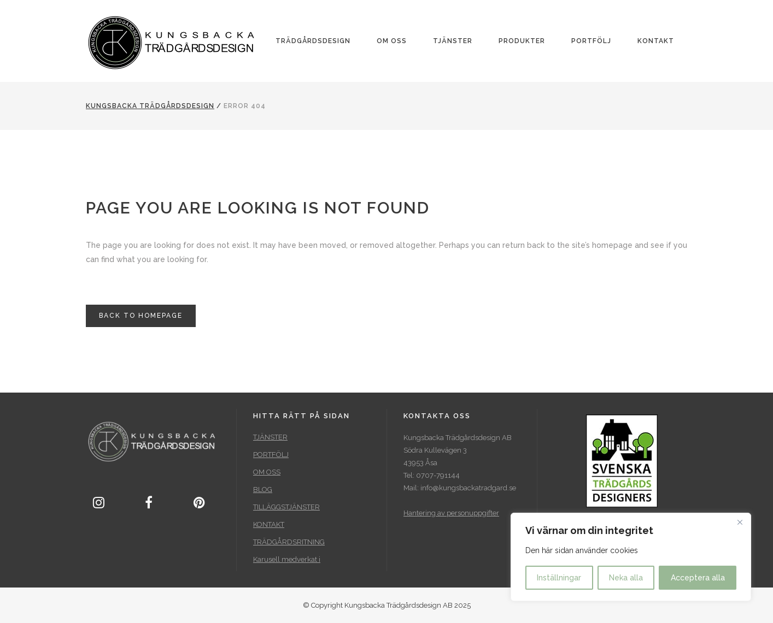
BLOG (262, 489)
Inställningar (559, 577)
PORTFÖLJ (271, 454)
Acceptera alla (698, 577)
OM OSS (266, 472)
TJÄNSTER (270, 437)
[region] (631, 557)
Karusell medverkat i (286, 559)
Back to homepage (141, 315)
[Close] (739, 522)
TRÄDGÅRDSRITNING (289, 542)
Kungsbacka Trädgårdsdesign (150, 106)
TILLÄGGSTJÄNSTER (286, 507)
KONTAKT (268, 524)
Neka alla (626, 577)
